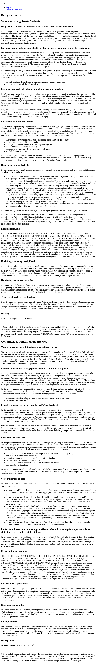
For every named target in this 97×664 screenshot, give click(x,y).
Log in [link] (8, 7)
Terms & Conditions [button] (14, 10)
